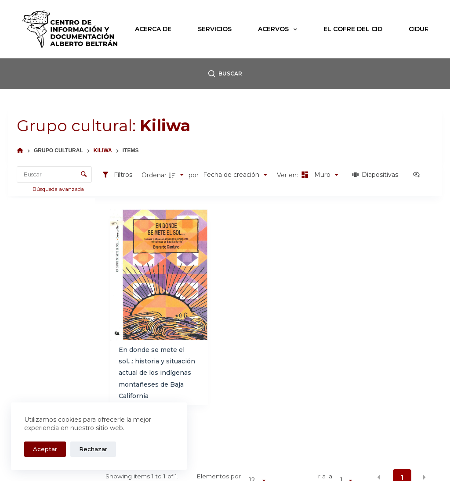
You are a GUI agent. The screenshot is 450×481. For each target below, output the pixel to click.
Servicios (215, 29)
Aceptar (45, 448)
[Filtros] (117, 175)
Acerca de (153, 29)
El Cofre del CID (352, 29)
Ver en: (288, 175)
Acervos (279, 29)
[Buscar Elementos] (54, 174)
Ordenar (154, 175)
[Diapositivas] (375, 175)
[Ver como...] (418, 175)
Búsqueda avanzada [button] (59, 189)
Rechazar (93, 448)
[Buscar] (225, 73)
